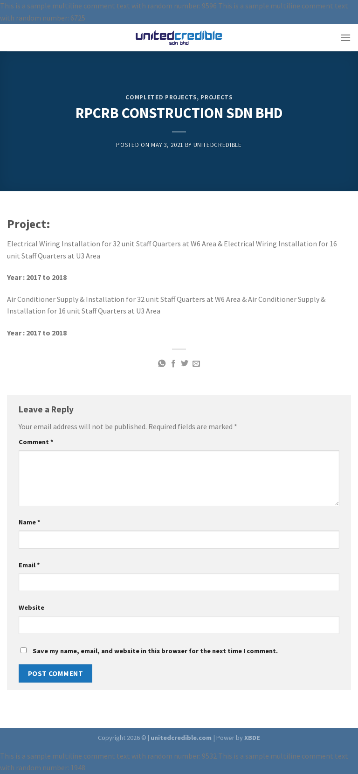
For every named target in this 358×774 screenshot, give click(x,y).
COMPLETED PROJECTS (161, 97)
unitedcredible (217, 145)
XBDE (252, 737)
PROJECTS (216, 97)
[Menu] (345, 37)
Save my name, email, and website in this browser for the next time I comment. (155, 651)
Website (31, 607)
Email (29, 565)
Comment (36, 442)
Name (30, 522)
